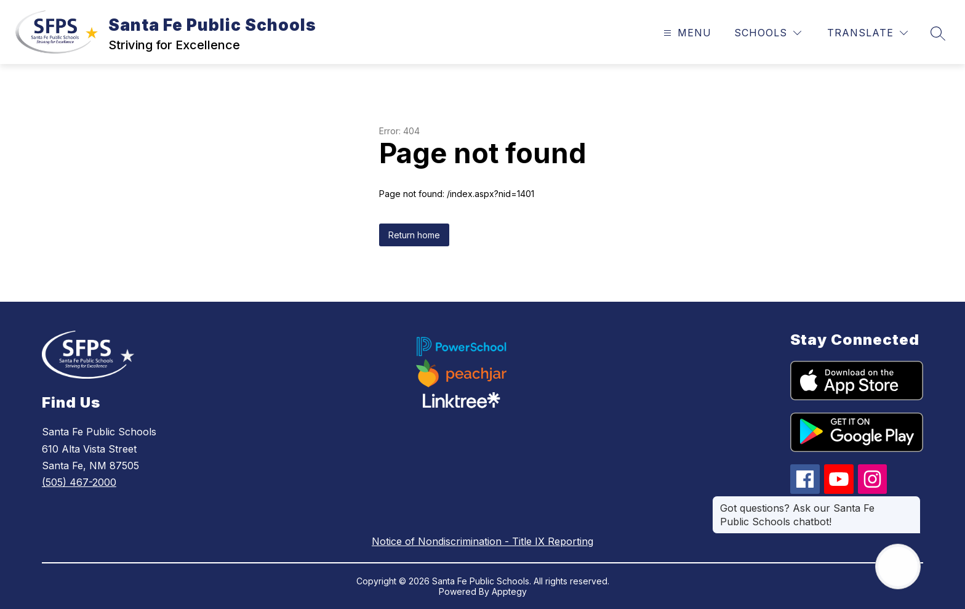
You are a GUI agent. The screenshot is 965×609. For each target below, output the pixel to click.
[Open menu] (685, 33)
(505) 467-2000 (79, 482)
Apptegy (509, 591)
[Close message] (911, 501)
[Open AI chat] (898, 566)
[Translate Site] (867, 33)
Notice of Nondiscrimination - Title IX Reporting (482, 541)
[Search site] (938, 33)
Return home (414, 235)
